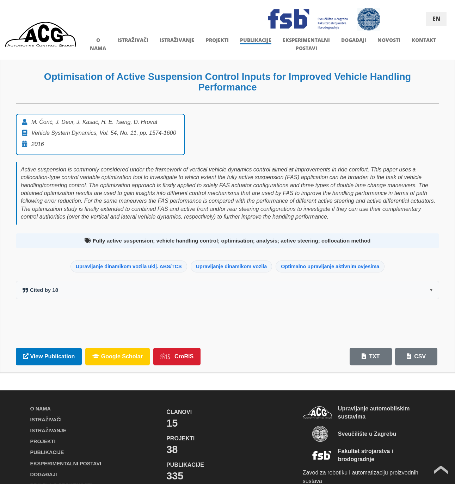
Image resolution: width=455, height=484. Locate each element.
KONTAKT (424, 40)
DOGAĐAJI (353, 40)
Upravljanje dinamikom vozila (231, 266)
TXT (371, 356)
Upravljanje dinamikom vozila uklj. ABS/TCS (129, 266)
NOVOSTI (388, 40)
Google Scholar (117, 356)
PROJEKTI (217, 40)
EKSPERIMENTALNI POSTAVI (65, 463)
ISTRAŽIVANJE (177, 40)
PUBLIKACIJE (255, 40)
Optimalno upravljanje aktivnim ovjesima (330, 266)
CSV (416, 356)
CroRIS (176, 356)
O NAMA (40, 408)
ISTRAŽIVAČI (132, 40)
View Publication (49, 356)
